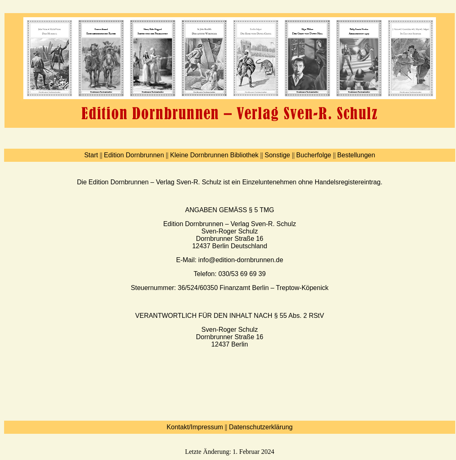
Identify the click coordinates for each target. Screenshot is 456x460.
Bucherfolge (314, 155)
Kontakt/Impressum (195, 427)
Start (91, 155)
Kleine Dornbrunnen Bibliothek (215, 155)
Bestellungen (356, 155)
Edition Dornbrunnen (135, 155)
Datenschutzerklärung (261, 427)
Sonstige (278, 155)
